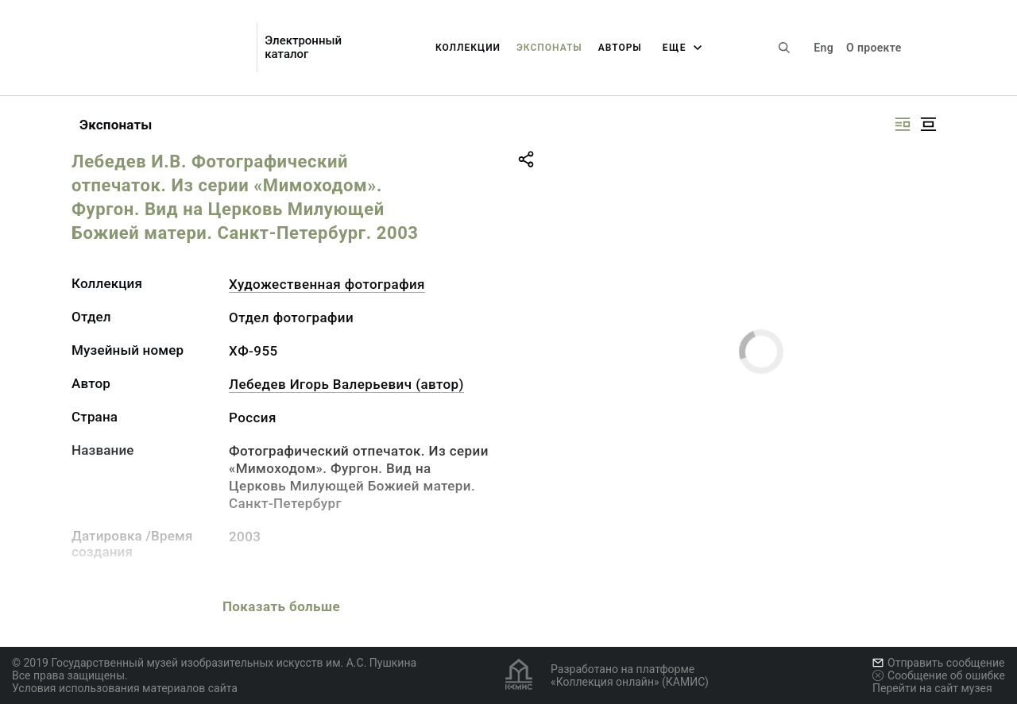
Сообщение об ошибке (938, 675)
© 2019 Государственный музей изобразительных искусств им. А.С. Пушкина (214, 662)
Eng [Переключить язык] (823, 47)
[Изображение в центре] (928, 124)
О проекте (873, 47)
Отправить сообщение (938, 662)
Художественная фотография (327, 284)
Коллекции (468, 47)
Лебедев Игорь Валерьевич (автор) (346, 384)
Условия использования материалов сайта (125, 688)
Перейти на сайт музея (932, 688)
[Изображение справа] (902, 124)
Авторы (620, 47)
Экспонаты (549, 47)
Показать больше (281, 606)
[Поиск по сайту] (784, 47)
